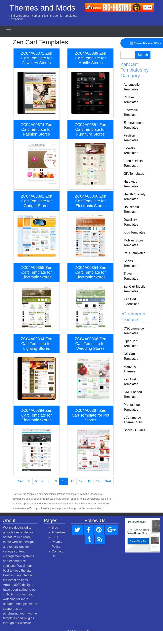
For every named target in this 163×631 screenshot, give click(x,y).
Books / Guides (134, 430)
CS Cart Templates (131, 356)
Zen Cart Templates (131, 382)
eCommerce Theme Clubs (133, 420)
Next (107, 481)
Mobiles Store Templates (133, 243)
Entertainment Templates (133, 125)
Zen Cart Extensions (131, 302)
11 (72, 481)
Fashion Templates (131, 138)
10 (63, 481)
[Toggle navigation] (8, 31)
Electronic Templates (131, 112)
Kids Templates (134, 232)
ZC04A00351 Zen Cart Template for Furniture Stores (90, 129)
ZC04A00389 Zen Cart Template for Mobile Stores (90, 58)
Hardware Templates (131, 184)
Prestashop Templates (132, 407)
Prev (20, 481)
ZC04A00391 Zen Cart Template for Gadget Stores (36, 201)
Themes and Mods (42, 7)
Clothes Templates (131, 100)
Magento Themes (130, 369)
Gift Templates (134, 173)
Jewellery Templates (131, 222)
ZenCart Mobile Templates (134, 289)
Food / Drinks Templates (133, 163)
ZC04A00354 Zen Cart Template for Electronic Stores (90, 272)
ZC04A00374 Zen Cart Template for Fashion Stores (36, 129)
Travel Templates (131, 276)
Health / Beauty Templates (134, 197)
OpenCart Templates (131, 343)
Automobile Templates (132, 87)
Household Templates (131, 209)
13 (89, 481)
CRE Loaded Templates (133, 394)
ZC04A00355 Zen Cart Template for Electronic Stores (36, 272)
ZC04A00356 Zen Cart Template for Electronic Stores (90, 201)
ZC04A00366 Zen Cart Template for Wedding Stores (90, 344)
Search (143, 54)
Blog (55, 527)
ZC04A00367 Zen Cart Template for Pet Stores (90, 415)
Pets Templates (134, 253)
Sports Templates (131, 263)
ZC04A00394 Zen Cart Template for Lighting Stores (36, 344)
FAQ (55, 537)
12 (81, 481)
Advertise (58, 532)
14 (98, 481)
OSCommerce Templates (134, 331)
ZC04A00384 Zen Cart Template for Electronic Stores (36, 415)
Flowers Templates (131, 150)
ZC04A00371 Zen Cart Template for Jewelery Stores (36, 58)
